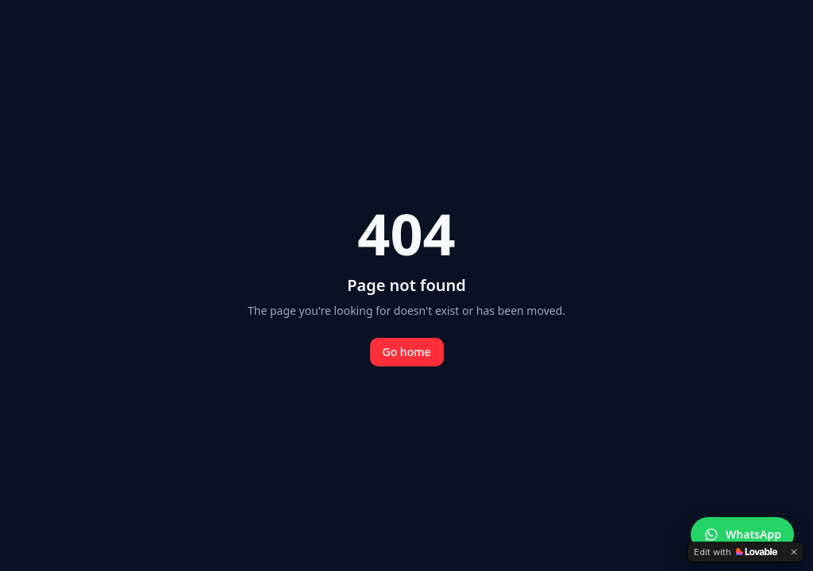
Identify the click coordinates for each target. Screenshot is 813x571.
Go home (407, 351)
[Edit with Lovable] (736, 551)
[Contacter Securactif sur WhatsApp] (742, 534)
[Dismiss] (793, 551)
